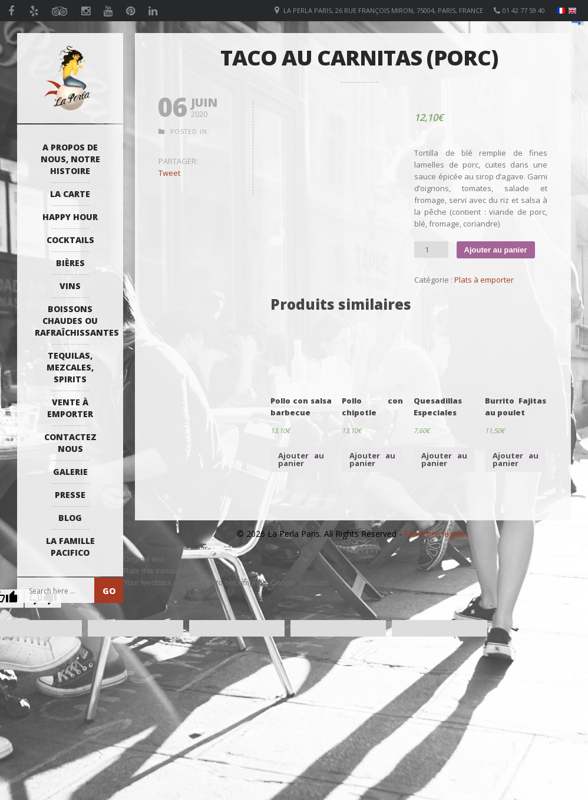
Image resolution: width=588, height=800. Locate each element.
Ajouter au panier (495, 249)
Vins (70, 285)
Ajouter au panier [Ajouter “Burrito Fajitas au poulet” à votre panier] (516, 459)
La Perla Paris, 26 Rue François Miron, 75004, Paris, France (383, 10)
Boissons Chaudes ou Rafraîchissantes (73, 320)
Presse (70, 494)
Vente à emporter (70, 407)
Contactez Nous (70, 442)
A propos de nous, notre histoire (70, 159)
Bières (70, 262)
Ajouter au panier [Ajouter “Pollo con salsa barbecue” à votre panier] (301, 459)
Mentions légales (436, 533)
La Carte (70, 193)
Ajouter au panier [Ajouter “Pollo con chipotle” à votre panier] (372, 459)
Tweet (169, 173)
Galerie (70, 471)
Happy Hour (70, 216)
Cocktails (70, 239)
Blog (70, 517)
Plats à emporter (484, 279)
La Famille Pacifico (70, 546)
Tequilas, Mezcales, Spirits (70, 367)
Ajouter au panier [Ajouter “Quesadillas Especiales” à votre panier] (444, 459)
